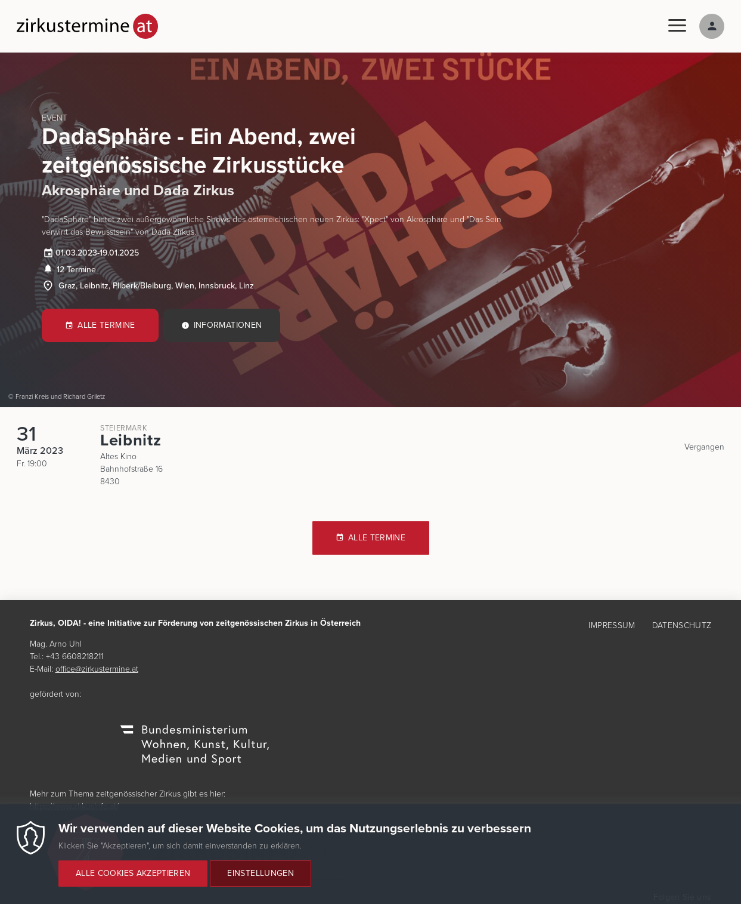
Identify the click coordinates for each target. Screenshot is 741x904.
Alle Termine (106, 325)
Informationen (228, 325)
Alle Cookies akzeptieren (133, 880)
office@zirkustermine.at (96, 669)
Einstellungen (260, 880)
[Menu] (677, 26)
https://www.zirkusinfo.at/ (74, 806)
